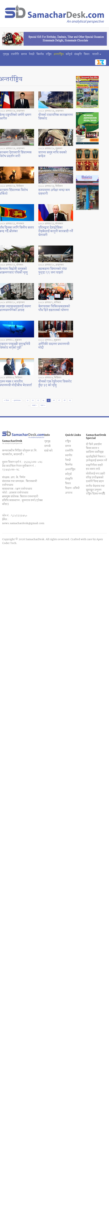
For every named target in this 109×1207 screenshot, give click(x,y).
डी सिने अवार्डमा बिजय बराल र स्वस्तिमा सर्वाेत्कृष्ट (95, 448)
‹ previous (17, 400)
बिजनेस (40, 54)
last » (43, 405)
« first (6, 400)
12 (33, 400)
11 (27, 400)
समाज (24, 54)
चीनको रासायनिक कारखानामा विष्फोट (55, 116)
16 (54, 400)
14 (43, 400)
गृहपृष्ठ (6, 54)
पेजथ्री (31, 54)
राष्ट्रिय (49, 54)
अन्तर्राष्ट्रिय (59, 54)
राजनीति (15, 54)
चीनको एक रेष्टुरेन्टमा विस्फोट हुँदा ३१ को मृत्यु (55, 383)
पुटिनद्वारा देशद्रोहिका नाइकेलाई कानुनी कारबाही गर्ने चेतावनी (55, 231)
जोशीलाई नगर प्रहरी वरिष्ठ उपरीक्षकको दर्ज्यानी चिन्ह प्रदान (95, 478)
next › (34, 405)
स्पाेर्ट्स (69, 54)
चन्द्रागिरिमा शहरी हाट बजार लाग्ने (94, 467)
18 (64, 400)
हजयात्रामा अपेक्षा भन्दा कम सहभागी (54, 191)
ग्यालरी (95, 54)
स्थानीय (68, 455)
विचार (87, 54)
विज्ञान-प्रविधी (72, 488)
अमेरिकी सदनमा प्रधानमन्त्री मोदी (54, 345)
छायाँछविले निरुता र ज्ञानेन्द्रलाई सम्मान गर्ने (96, 459)
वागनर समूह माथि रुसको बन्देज (52, 154)
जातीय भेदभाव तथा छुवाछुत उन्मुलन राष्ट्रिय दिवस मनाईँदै (95, 490)
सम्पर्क (47, 446)
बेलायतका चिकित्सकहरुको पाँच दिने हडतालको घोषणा (54, 308)
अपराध (68, 493)
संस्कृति (78, 54)
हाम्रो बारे (48, 451)
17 (59, 400)
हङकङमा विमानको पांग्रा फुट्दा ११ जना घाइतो (52, 270)
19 (70, 400)
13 (38, 400)
